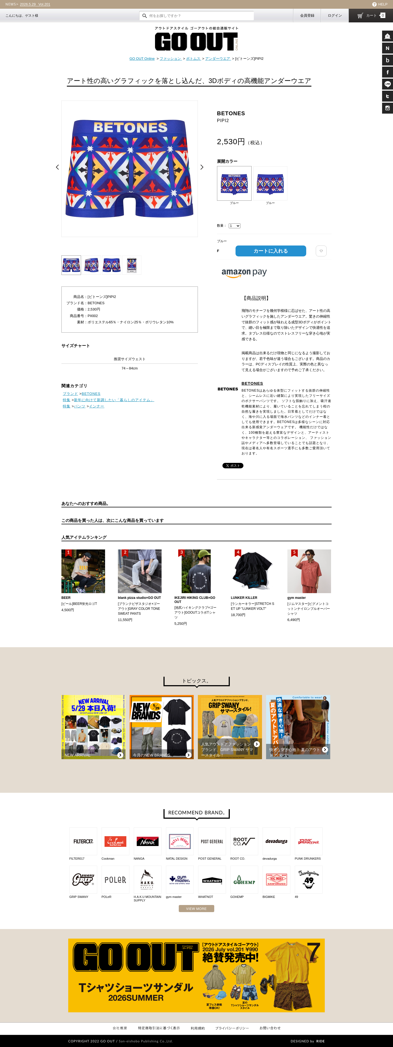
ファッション (171, 59)
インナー (96, 406)
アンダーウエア (218, 59)
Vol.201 (35, 4)
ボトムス (193, 59)
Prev (57, 167)
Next (202, 167)
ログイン (335, 15)
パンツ (79, 406)
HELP (383, 4)
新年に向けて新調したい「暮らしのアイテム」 (114, 400)
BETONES (252, 383)
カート (375, 15)
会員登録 (307, 15)
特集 (66, 400)
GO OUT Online (141, 59)
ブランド (70, 394)
